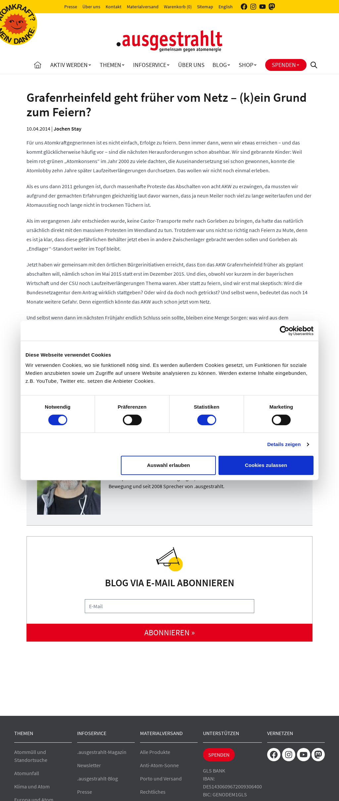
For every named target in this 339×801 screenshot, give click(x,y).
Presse (70, 7)
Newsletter (89, 765)
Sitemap (205, 7)
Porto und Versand (161, 778)
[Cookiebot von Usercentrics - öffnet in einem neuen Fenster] (285, 331)
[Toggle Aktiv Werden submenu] (90, 65)
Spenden (284, 65)
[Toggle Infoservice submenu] (168, 65)
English (225, 7)
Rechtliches (153, 791)
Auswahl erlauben (168, 465)
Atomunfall (26, 773)
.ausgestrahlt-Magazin (101, 752)
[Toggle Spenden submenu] (298, 65)
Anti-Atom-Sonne (159, 765)
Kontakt (113, 7)
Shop (246, 65)
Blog (220, 65)
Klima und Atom (32, 786)
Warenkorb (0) (178, 7)
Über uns (91, 7)
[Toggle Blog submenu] (229, 65)
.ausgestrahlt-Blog (97, 778)
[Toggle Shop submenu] (255, 65)
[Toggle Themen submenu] (123, 65)
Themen (110, 65)
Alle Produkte (155, 752)
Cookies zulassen (266, 465)
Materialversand (143, 7)
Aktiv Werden (69, 65)
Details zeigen (284, 444)
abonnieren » (169, 632)
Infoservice (149, 65)
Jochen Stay (67, 128)
